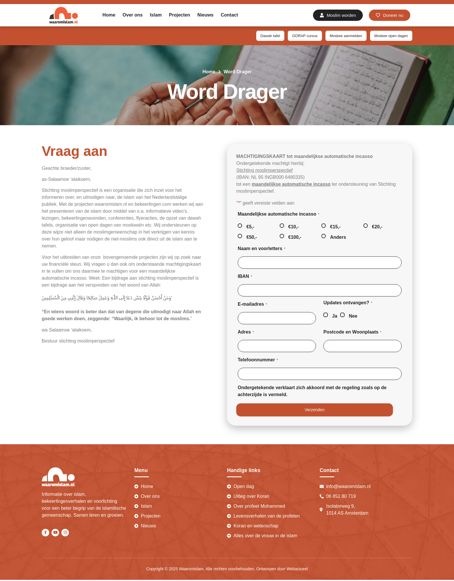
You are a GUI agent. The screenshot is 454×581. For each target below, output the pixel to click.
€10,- (293, 227)
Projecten (179, 14)
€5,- (250, 227)
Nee (353, 316)
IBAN (245, 277)
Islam (156, 14)
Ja (334, 316)
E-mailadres (252, 305)
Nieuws (205, 14)
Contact (229, 14)
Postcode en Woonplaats (352, 333)
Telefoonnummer (258, 360)
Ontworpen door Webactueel (282, 570)
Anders (338, 237)
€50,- (251, 237)
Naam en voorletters (261, 249)
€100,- (294, 237)
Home (108, 14)
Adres (246, 333)
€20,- (377, 227)
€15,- (335, 227)
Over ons (132, 14)
